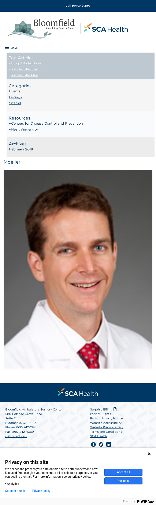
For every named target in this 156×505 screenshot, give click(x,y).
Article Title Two (24, 69)
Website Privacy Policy (106, 427)
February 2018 (21, 149)
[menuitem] (78, 391)
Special (15, 103)
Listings (15, 97)
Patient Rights (100, 414)
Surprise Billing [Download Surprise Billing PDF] (103, 409)
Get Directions (16, 436)
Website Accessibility (106, 422)
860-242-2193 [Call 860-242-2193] (78, 5)
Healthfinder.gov (25, 129)
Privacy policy (41, 490)
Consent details (15, 490)
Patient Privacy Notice (106, 418)
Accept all (123, 472)
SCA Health (98, 436)
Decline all (123, 481)
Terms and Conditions (106, 431)
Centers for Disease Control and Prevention (47, 123)
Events (14, 91)
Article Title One (24, 75)
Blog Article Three (26, 63)
